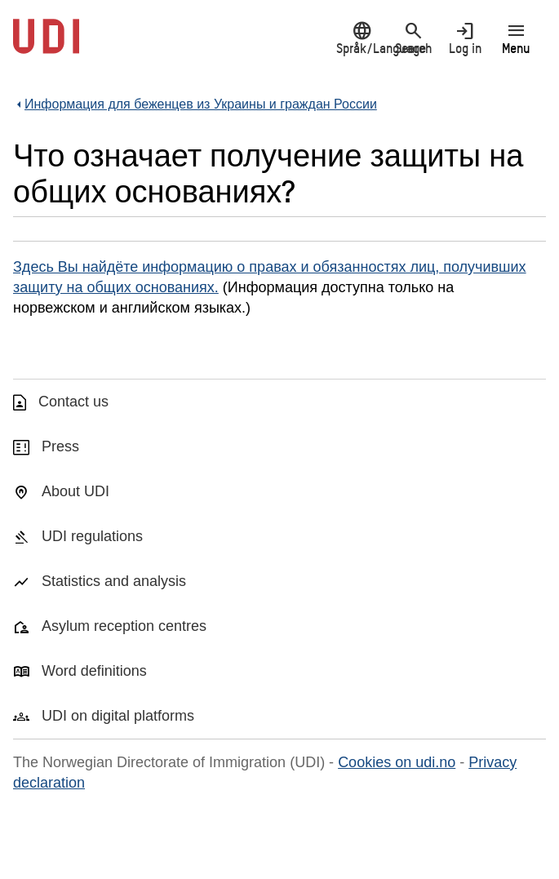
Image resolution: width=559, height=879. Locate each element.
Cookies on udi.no (396, 762)
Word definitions (94, 671)
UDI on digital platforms (118, 716)
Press (60, 446)
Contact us (73, 401)
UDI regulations (92, 536)
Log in (464, 38)
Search (413, 38)
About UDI (75, 491)
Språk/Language (362, 38)
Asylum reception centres (124, 626)
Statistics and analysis (114, 581)
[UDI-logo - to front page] (46, 45)
